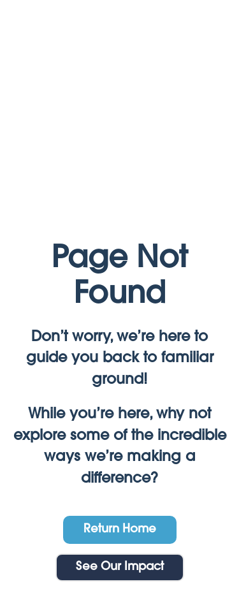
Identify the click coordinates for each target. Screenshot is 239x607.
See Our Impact (120, 567)
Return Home (119, 529)
